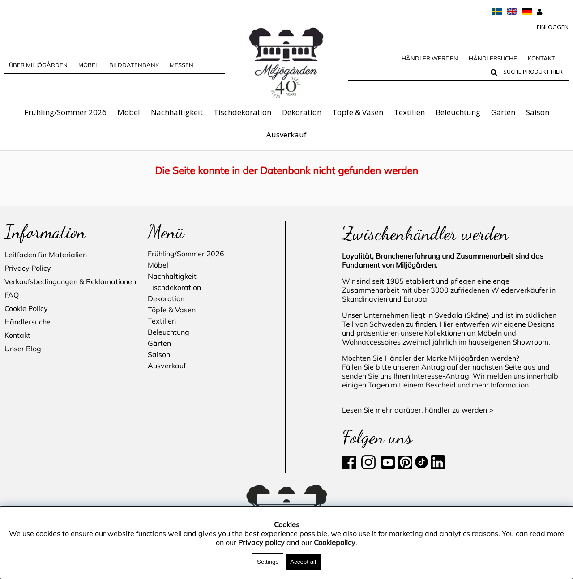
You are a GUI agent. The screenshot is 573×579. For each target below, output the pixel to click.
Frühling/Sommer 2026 (65, 112)
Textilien (409, 112)
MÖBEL (88, 64)
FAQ (11, 294)
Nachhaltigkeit (177, 112)
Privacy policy (261, 542)
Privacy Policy (27, 268)
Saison (537, 112)
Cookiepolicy (334, 542)
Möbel (128, 112)
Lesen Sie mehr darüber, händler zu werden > (417, 409)
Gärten (503, 112)
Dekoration (301, 112)
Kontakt (541, 58)
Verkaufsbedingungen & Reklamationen (70, 281)
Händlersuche (493, 58)
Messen (181, 64)
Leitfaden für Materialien (45, 254)
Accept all (303, 561)
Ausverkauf (286, 134)
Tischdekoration (242, 112)
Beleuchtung (458, 112)
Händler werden (430, 58)
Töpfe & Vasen (357, 112)
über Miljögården (38, 64)
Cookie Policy (26, 308)
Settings (267, 561)
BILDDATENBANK (134, 64)
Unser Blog (22, 348)
